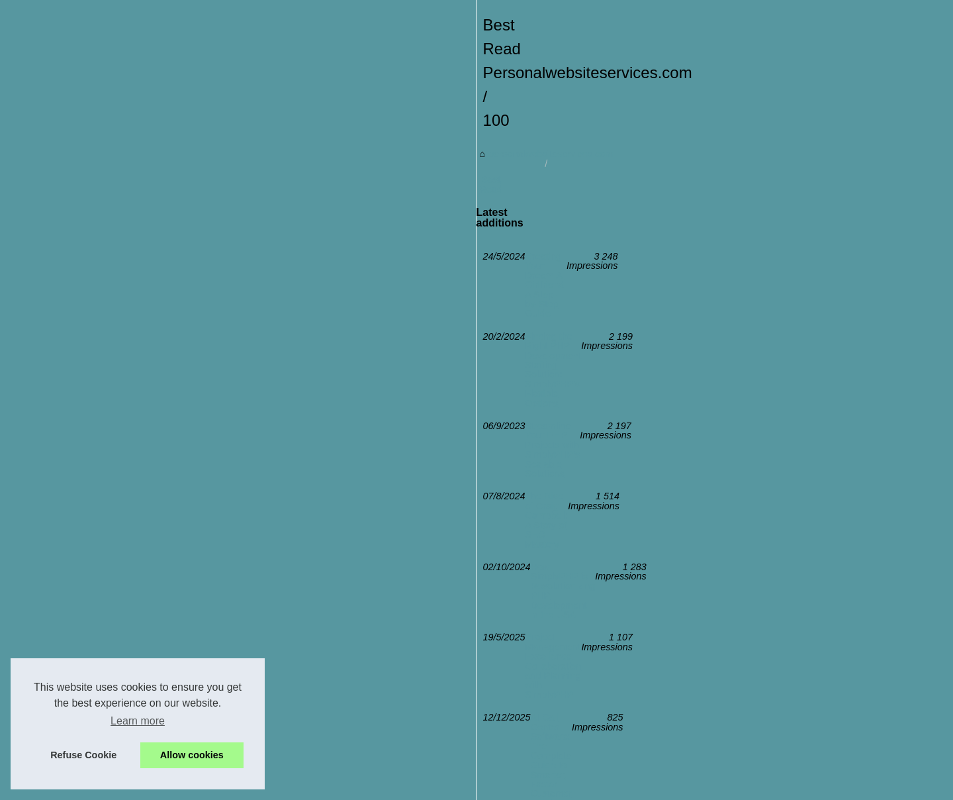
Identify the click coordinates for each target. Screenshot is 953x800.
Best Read (250, 401)
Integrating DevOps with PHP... (757, 595)
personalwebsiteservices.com (154, 401)
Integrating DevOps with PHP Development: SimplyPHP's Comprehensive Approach (346, 640)
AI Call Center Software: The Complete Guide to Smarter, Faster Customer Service (343, 594)
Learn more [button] (138, 720)
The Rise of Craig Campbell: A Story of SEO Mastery (280, 526)
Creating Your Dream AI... (745, 443)
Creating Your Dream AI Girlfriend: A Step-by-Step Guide (288, 458)
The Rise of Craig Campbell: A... (760, 534)
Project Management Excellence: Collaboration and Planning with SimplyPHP (332, 572)
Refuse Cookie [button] (83, 755)
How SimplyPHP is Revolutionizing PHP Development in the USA (306, 549)
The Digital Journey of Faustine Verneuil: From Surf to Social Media (311, 618)
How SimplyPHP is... (735, 654)
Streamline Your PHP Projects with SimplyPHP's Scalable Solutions (311, 504)
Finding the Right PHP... (742, 473)
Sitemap (709, 340)
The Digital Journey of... (742, 744)
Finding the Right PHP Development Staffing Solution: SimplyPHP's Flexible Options (346, 480)
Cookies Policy (341, 786)
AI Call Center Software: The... (756, 414)
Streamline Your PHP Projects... (759, 683)
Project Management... (740, 624)
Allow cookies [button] (192, 755)
